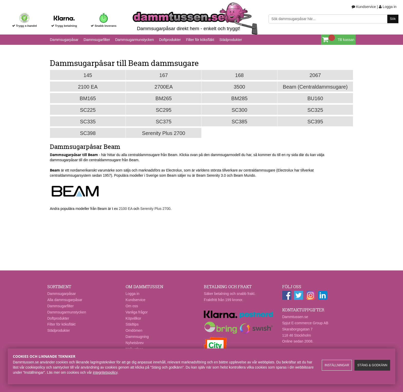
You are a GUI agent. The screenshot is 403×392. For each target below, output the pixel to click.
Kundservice (364, 7)
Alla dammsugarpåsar (64, 300)
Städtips (132, 324)
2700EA (163, 87)
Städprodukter (230, 40)
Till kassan (345, 40)
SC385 (239, 121)
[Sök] (334, 18)
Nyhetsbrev (135, 343)
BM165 (88, 98)
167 (163, 75)
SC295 (163, 110)
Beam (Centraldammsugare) (315, 87)
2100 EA (88, 87)
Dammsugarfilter (97, 40)
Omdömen (134, 330)
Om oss (132, 306)
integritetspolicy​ (105, 372)
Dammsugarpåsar (64, 40)
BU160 (315, 98)
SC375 (163, 121)
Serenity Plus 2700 (163, 133)
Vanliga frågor (137, 312)
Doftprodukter (170, 40)
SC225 (88, 110)
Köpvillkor (133, 318)
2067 (315, 75)
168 (239, 75)
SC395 (315, 121)
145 (88, 75)
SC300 (239, 110)
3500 (239, 87)
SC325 (315, 110)
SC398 (88, 133)
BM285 (239, 98)
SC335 (88, 121)
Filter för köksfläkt (200, 40)
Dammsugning (137, 337)
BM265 (163, 98)
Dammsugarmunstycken (134, 40)
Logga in (388, 7)
